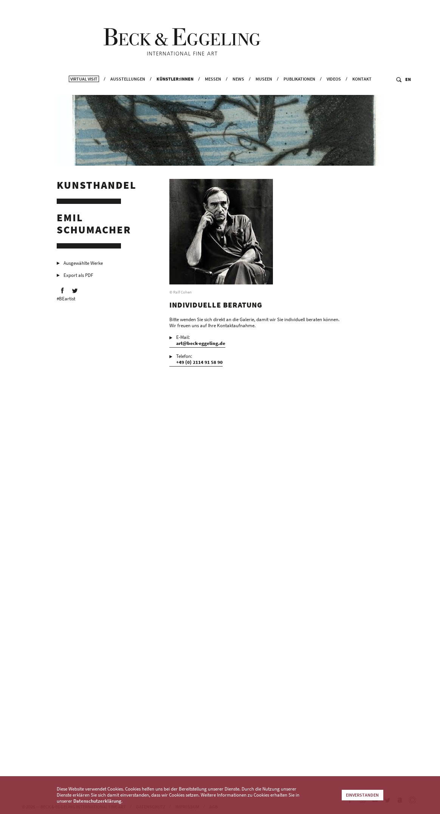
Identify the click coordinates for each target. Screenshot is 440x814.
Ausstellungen (127, 89)
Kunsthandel (96, 187)
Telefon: (199, 361)
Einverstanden (362, 795)
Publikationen (299, 89)
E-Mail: (200, 342)
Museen (264, 89)
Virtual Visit (84, 89)
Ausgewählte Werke (83, 265)
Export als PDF (78, 277)
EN (408, 89)
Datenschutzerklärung (97, 801)
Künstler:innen (175, 89)
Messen (213, 89)
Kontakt (362, 89)
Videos (334, 89)
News (238, 89)
